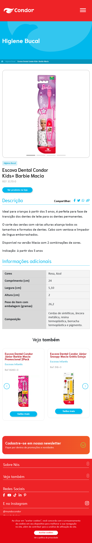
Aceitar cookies (46, 533)
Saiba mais (23, 414)
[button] (30, 155)
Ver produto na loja (17, 190)
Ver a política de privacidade (46, 538)
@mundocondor (12, 511)
